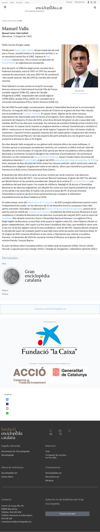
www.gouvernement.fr (80, 94)
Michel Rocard (8, 63)
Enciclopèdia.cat (53, 472)
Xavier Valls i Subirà (24, 50)
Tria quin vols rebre (67, 514)
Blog (11, 2)
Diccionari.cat (79, 2)
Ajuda (27, 2)
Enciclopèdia (7, 455)
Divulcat (69, 2)
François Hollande (31, 113)
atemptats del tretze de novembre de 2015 (75, 160)
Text (47, 451)
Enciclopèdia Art (9, 472)
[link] (50, 309)
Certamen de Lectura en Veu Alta (55, 456)
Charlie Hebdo (30, 160)
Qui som (5, 2)
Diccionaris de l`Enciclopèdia (15, 451)
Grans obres (7, 476)
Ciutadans (6, 218)
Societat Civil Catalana (39, 212)
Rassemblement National (46, 157)
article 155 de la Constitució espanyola (64, 208)
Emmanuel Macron (80, 181)
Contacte (19, 2)
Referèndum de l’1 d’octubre (40, 202)
